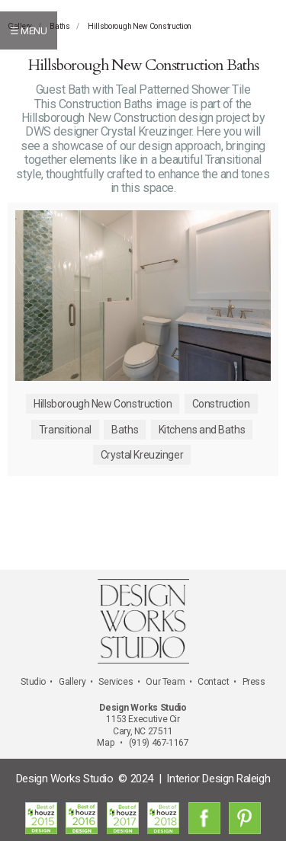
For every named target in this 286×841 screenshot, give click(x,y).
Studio (33, 681)
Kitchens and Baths (202, 430)
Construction (221, 404)
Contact (213, 681)
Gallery (72, 681)
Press (254, 681)
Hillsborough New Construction (139, 26)
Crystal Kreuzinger (142, 455)
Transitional (65, 430)
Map (105, 742)
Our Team (165, 681)
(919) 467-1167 (159, 742)
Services (115, 681)
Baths (60, 26)
